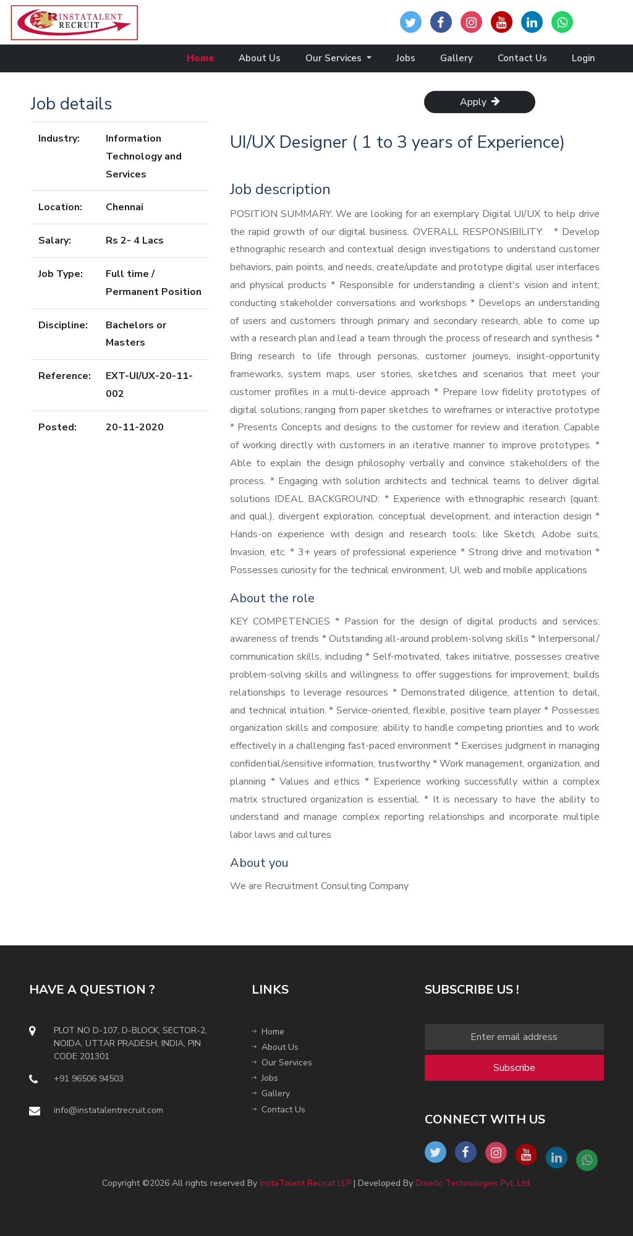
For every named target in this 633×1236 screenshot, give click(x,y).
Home (200, 58)
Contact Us (522, 58)
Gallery (456, 58)
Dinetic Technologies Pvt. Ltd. (473, 1183)
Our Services (334, 58)
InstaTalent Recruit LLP (305, 1183)
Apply (479, 102)
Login (583, 58)
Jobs (405, 58)
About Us (260, 58)
